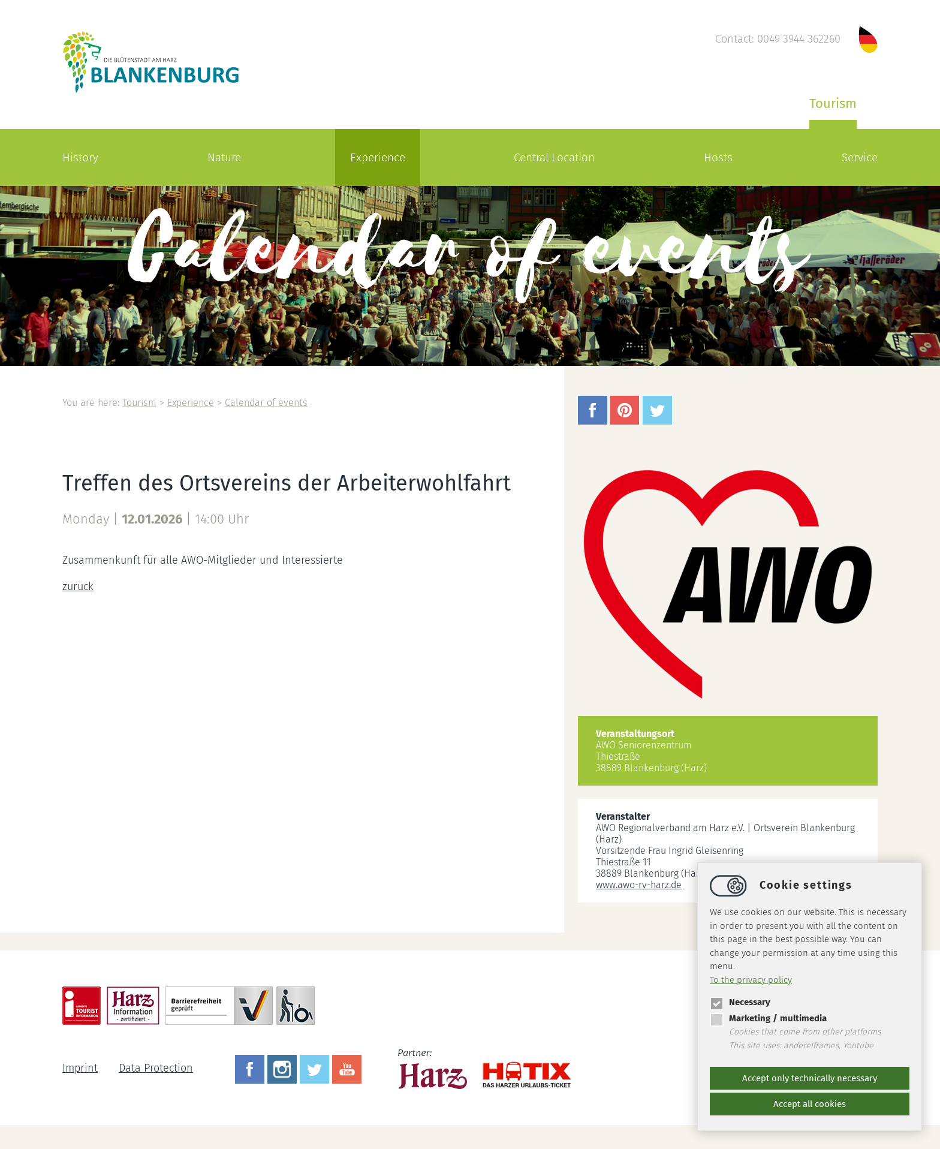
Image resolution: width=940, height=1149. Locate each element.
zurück (78, 586)
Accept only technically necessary (809, 1078)
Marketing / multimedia (768, 1018)
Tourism (833, 103)
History (80, 157)
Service (860, 157)
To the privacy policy (751, 979)
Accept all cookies (809, 1104)
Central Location (554, 157)
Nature (224, 157)
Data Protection (156, 1068)
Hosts (718, 157)
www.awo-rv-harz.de (639, 885)
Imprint (80, 1068)
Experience (377, 157)
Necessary (740, 1002)
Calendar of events (266, 402)
